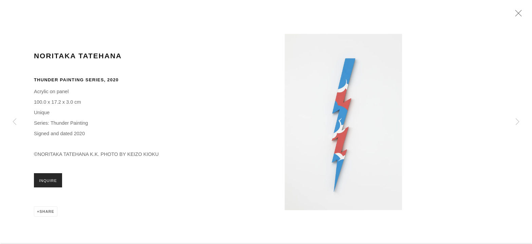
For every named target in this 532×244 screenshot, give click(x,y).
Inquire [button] (48, 186)
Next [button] (517, 122)
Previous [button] (14, 122)
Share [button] (46, 217)
